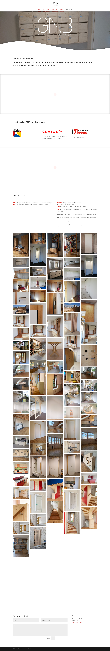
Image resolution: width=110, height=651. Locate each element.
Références (55, 9)
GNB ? (39, 9)
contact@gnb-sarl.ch (77, 622)
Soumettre (62, 638)
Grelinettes (69, 9)
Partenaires (46, 9)
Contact (62, 9)
